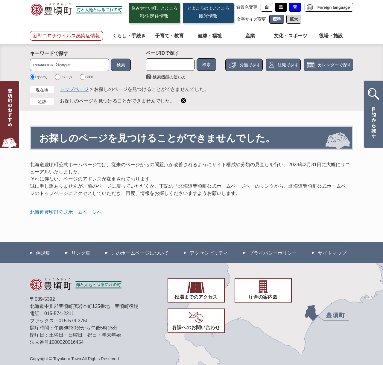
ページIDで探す (162, 53)
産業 (250, 35)
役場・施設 (331, 35)
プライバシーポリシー (273, 253)
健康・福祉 (210, 35)
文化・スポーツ (290, 35)
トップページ (74, 89)
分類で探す (250, 64)
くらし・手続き (129, 35)
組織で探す (288, 64)
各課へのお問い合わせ (196, 327)
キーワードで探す (49, 53)
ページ (67, 77)
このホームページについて (140, 253)
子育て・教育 (169, 35)
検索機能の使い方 (169, 76)
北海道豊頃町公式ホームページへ (66, 212)
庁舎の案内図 (263, 297)
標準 (277, 19)
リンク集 (80, 253)
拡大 (294, 19)
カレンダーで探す (334, 64)
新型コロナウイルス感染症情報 (66, 35)
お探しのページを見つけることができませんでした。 (117, 100)
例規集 (43, 253)
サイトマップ (332, 253)
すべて (42, 77)
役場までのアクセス (196, 297)
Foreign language (333, 7)
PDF (90, 77)
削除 (183, 100)
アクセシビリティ (209, 253)
